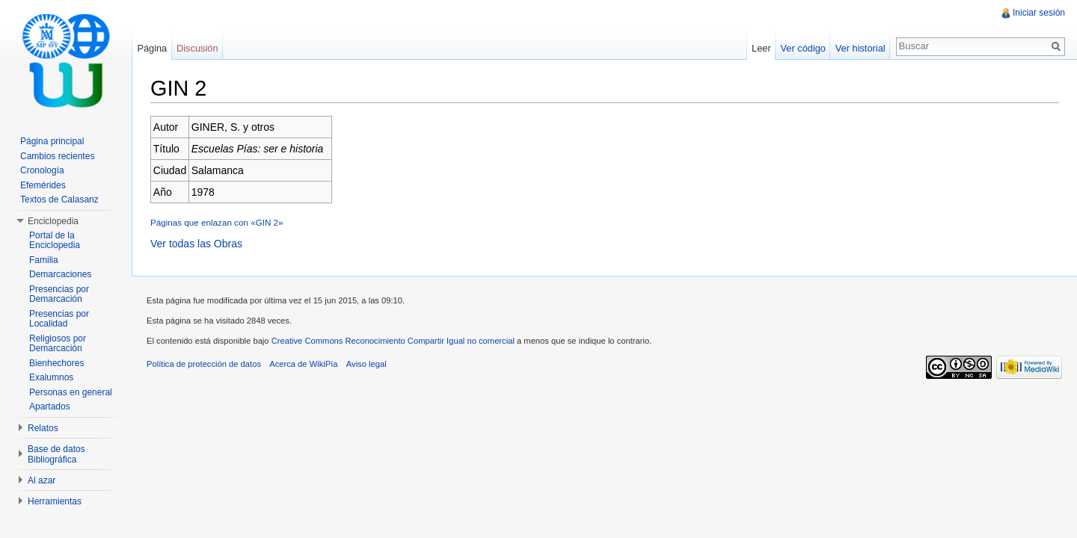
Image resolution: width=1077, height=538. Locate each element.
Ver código (802, 48)
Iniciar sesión (1039, 12)
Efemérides (43, 185)
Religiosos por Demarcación (57, 343)
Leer (761, 48)
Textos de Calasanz (59, 199)
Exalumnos (51, 377)
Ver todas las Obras (196, 244)
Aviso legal (366, 363)
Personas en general (70, 392)
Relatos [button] (43, 428)
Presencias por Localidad (59, 319)
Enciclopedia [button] (53, 221)
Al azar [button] (41, 480)
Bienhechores (56, 363)
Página (152, 48)
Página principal (52, 141)
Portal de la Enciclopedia (54, 240)
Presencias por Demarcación (59, 294)
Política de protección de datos (204, 363)
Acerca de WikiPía (303, 363)
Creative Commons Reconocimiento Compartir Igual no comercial (393, 340)
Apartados (49, 406)
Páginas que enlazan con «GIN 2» (216, 222)
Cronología (42, 170)
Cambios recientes (57, 156)
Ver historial (860, 48)
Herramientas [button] (55, 501)
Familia (43, 260)
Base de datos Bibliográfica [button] (56, 454)
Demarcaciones (60, 274)
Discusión (197, 48)
